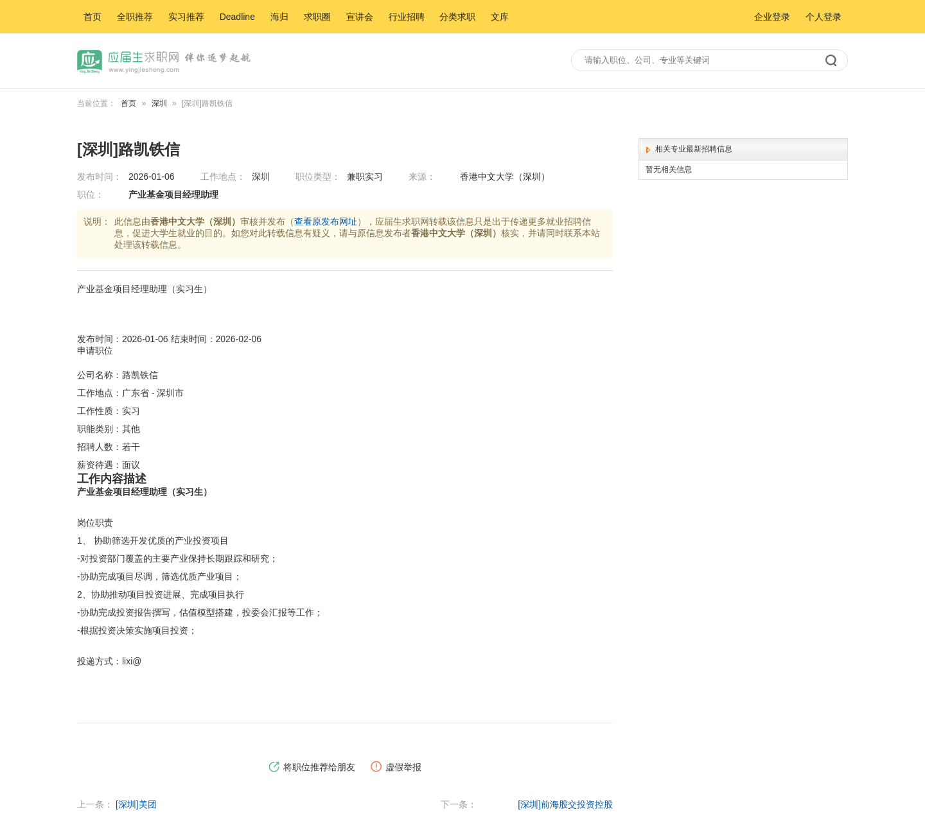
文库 (500, 17)
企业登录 (772, 17)
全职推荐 (135, 17)
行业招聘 (407, 17)
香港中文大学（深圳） (505, 176)
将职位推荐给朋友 (312, 767)
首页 (92, 17)
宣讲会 (359, 17)
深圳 (159, 103)
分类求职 (457, 17)
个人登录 (823, 17)
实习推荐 (186, 17)
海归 (279, 17)
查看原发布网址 (325, 221)
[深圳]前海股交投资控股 (565, 804)
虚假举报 (396, 767)
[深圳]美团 (136, 804)
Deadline (237, 17)
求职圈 (317, 17)
